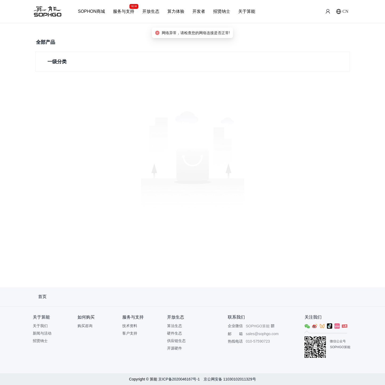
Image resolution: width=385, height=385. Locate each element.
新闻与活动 (42, 333)
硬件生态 (174, 333)
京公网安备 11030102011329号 (230, 379)
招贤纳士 (221, 11)
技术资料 (129, 326)
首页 (42, 296)
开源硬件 (174, 348)
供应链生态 (176, 341)
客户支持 (129, 333)
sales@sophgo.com (262, 334)
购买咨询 (85, 326)
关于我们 (40, 326)
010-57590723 (258, 341)
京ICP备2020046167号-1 (179, 379)
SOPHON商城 (91, 11)
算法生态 (174, 326)
